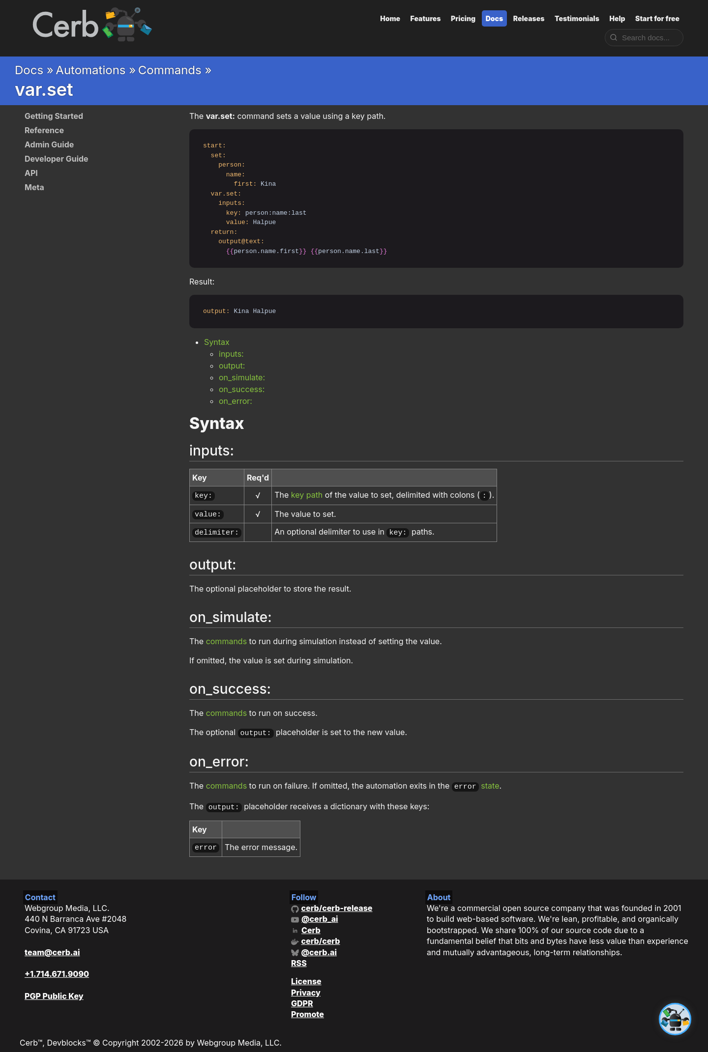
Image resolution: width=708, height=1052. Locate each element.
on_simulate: (242, 377)
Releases (529, 18)
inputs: (231, 354)
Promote (307, 1006)
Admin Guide (49, 144)
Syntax (217, 342)
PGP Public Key (54, 988)
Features (426, 18)
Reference (44, 130)
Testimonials (577, 18)
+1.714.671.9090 (57, 965)
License (306, 973)
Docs (494, 18)
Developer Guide (56, 159)
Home (390, 18)
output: (232, 365)
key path (307, 495)
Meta (34, 187)
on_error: (235, 401)
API (31, 173)
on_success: (242, 389)
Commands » (175, 70)
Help (617, 18)
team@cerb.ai (52, 943)
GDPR (302, 995)
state (490, 781)
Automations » (96, 70)
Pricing (463, 18)
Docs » (34, 70)
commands (226, 637)
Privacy (306, 984)
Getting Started (54, 116)
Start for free (657, 18)
